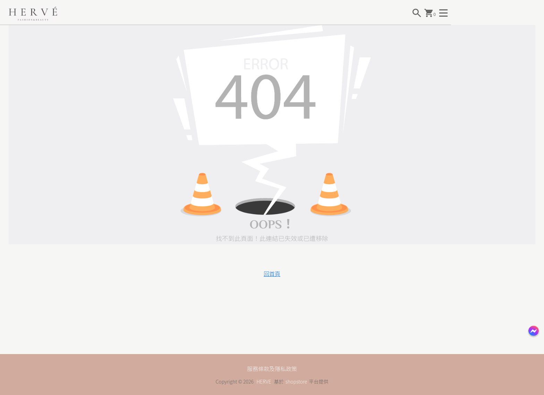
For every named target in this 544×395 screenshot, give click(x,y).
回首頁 (272, 273)
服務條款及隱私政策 (272, 368)
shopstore (296, 381)
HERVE (263, 381)
